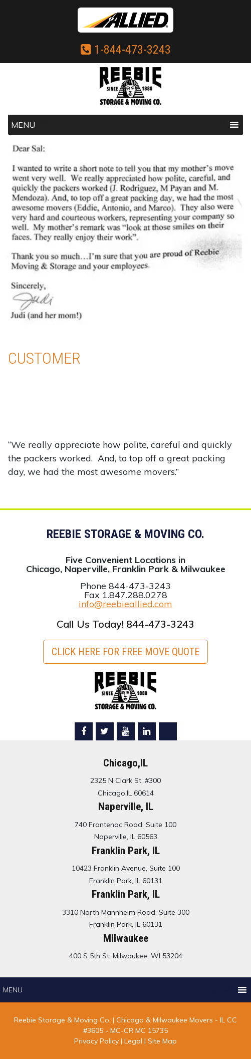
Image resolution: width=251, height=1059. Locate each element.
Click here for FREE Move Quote (125, 652)
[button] (23, 125)
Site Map (162, 1040)
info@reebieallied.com (125, 604)
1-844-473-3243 (126, 50)
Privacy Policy (96, 1040)
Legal (134, 1040)
